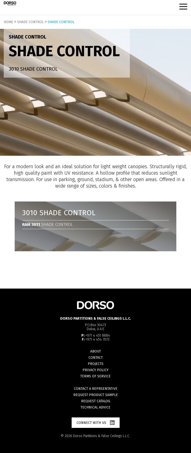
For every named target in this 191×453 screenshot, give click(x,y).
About (95, 351)
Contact (96, 357)
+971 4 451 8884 (97, 335)
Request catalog (95, 401)
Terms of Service (95, 376)
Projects (95, 364)
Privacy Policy (95, 370)
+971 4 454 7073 (97, 339)
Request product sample (95, 395)
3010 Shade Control (33, 69)
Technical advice (95, 407)
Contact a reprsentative (95, 389)
